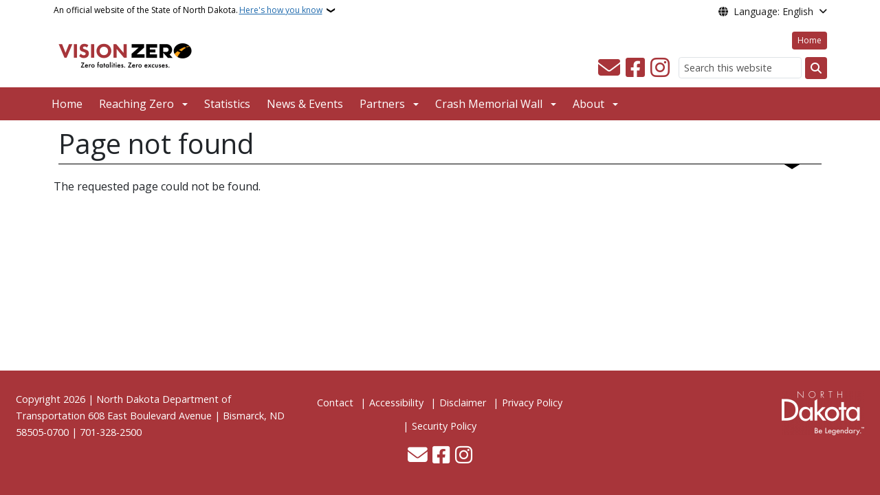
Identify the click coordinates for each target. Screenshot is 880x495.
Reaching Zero (136, 103)
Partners (382, 103)
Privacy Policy (532, 402)
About (588, 103)
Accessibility (396, 402)
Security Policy (444, 425)
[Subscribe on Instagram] (660, 68)
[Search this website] (740, 67)
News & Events (305, 103)
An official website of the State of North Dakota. (188, 10)
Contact (335, 402)
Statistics (227, 103)
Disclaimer (462, 402)
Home (810, 40)
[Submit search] (816, 68)
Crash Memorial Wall (488, 103)
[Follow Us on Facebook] (635, 68)
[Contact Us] (609, 68)
